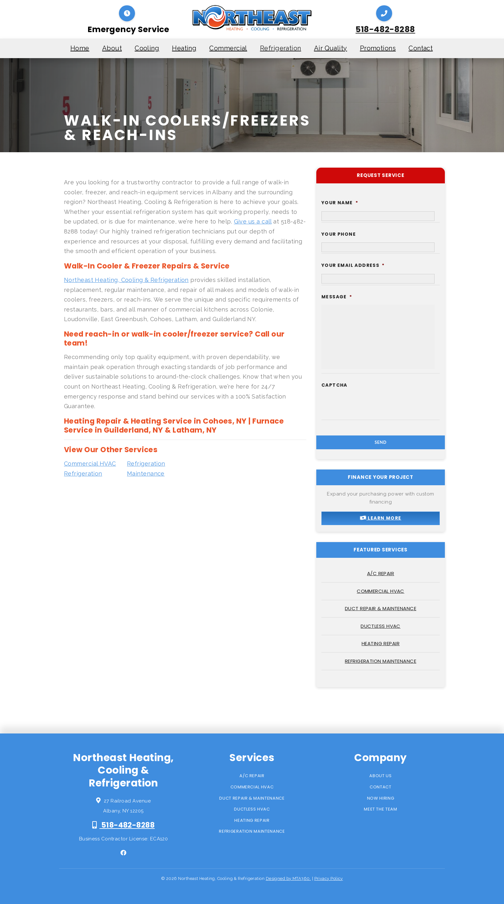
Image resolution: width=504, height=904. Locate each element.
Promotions (378, 48)
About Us (380, 776)
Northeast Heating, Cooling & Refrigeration (126, 279)
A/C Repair (380, 573)
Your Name (339, 203)
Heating (184, 48)
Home (79, 48)
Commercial (228, 48)
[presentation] (370, 405)
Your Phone (338, 234)
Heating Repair (381, 643)
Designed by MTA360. (288, 878)
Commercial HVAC (380, 591)
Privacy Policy (328, 878)
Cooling (147, 48)
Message (336, 297)
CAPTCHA (334, 385)
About (112, 48)
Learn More (380, 518)
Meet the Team (380, 809)
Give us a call (253, 221)
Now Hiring (380, 798)
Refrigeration (280, 48)
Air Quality (330, 48)
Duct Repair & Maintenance (380, 608)
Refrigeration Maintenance (380, 661)
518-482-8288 (385, 29)
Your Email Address (353, 265)
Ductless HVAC (381, 626)
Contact (421, 48)
